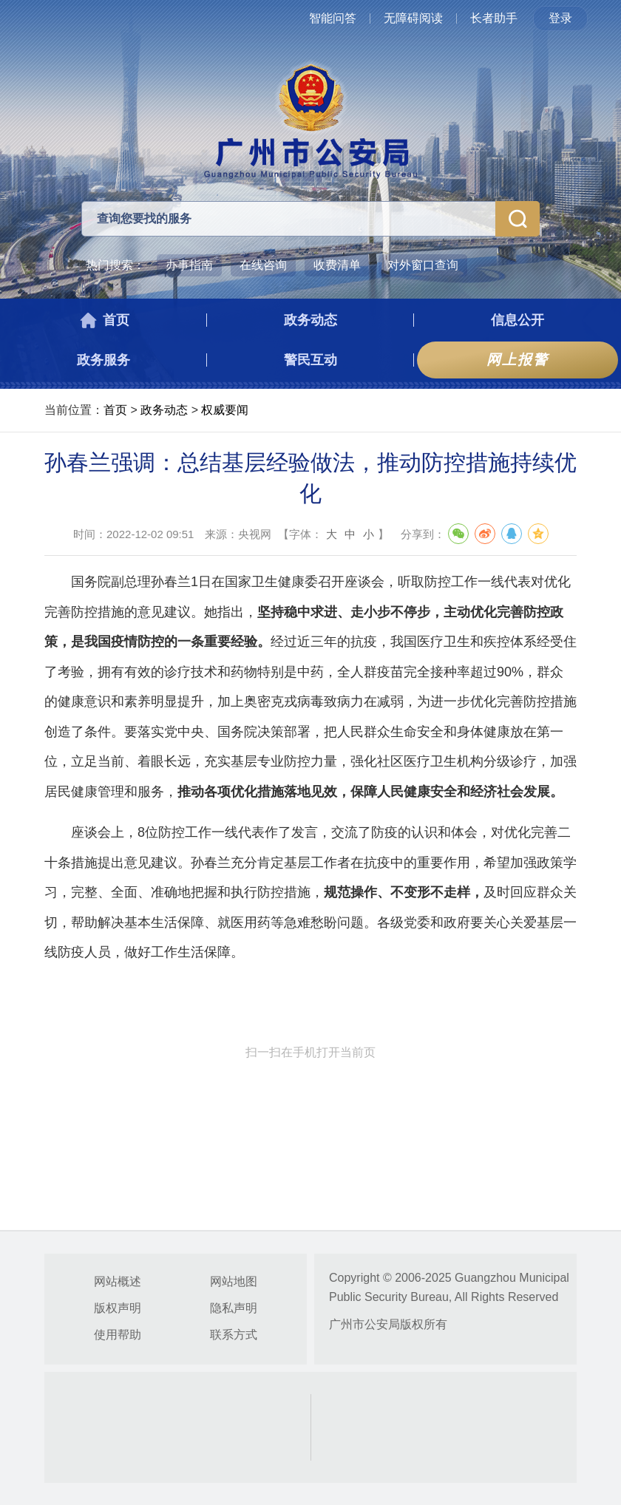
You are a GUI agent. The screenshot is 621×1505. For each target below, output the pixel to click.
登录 (560, 18)
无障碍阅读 (413, 18)
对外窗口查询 (422, 265)
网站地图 (233, 1281)
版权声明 (117, 1308)
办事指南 (189, 265)
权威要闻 (224, 410)
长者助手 (494, 18)
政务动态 (164, 410)
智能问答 (332, 18)
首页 (115, 410)
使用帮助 (117, 1334)
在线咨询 (263, 265)
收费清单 (337, 265)
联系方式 (233, 1334)
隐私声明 (233, 1308)
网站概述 (117, 1281)
